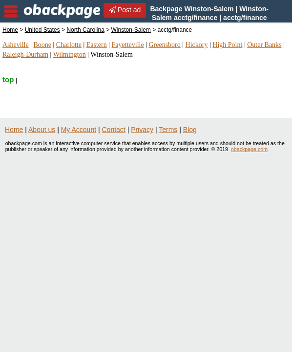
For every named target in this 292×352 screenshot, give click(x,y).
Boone (42, 44)
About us (41, 129)
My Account (78, 129)
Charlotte (69, 44)
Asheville (15, 44)
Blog (190, 129)
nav (11, 11)
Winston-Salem (131, 29)
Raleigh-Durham (25, 54)
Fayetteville (128, 44)
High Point (227, 44)
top (8, 79)
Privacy (142, 129)
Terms (168, 129)
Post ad (125, 10)
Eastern (96, 44)
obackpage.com (249, 149)
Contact (113, 129)
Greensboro (164, 44)
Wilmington (69, 54)
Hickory (197, 44)
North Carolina (85, 29)
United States (42, 29)
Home (10, 29)
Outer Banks (264, 44)
